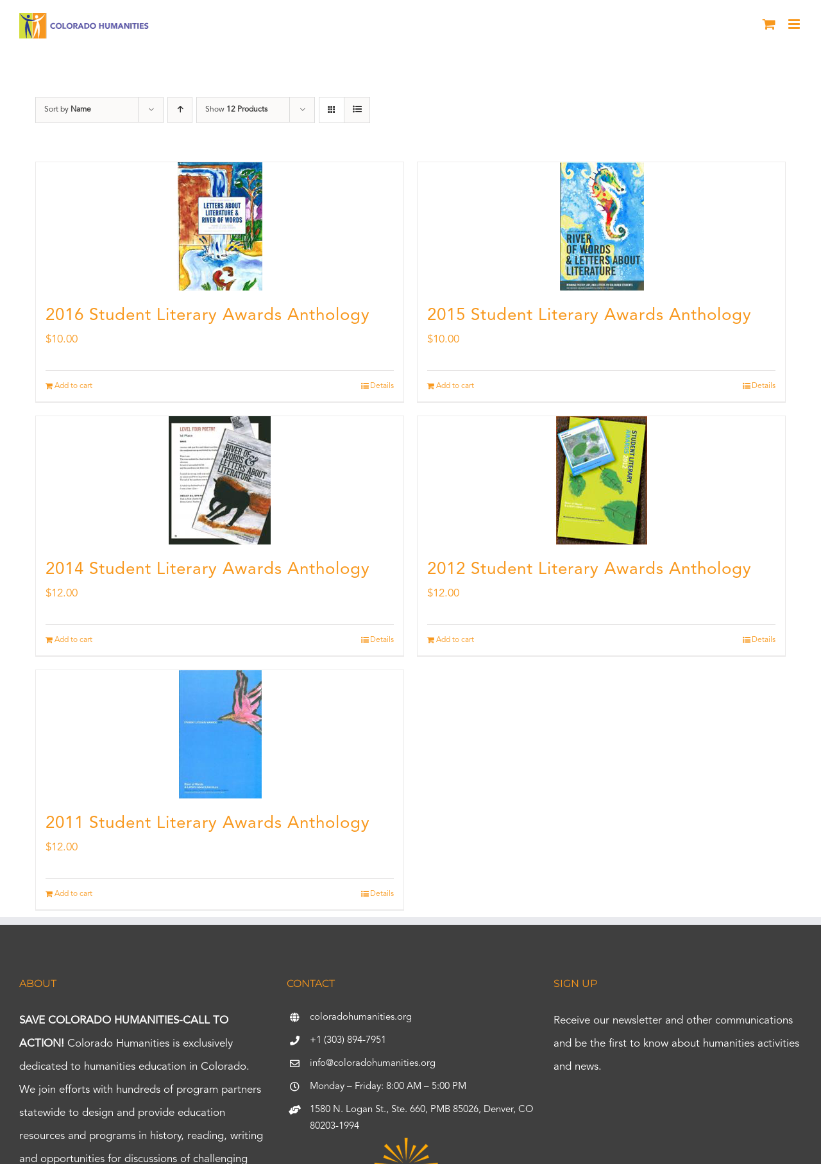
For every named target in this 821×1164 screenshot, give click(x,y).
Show (236, 110)
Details (382, 386)
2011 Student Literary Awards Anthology (208, 823)
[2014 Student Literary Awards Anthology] (219, 480)
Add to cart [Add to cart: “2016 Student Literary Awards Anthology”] (73, 386)
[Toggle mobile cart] (769, 24)
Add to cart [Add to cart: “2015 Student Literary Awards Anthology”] (455, 386)
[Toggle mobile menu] (795, 24)
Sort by (67, 110)
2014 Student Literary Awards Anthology (208, 569)
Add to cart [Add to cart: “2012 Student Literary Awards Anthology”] (455, 640)
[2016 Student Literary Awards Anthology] (219, 226)
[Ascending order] (179, 110)
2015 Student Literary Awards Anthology (589, 315)
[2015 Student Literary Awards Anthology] (601, 226)
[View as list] (356, 109)
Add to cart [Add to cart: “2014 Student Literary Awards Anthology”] (73, 640)
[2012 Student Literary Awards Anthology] (601, 480)
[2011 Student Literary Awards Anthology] (219, 734)
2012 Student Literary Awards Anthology (589, 569)
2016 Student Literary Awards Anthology (208, 315)
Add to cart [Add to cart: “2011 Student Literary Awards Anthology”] (73, 894)
